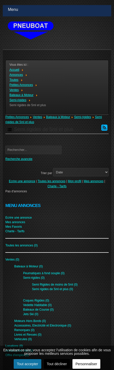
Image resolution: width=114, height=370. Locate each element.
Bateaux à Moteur (58, 117)
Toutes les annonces (51, 181)
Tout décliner (57, 364)
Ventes (37, 117)
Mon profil (74, 181)
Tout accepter (27, 364)
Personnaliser (86, 364)
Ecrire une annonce (22, 181)
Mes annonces (93, 181)
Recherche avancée (18, 159)
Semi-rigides (82, 117)
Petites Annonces (17, 117)
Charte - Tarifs (56, 186)
